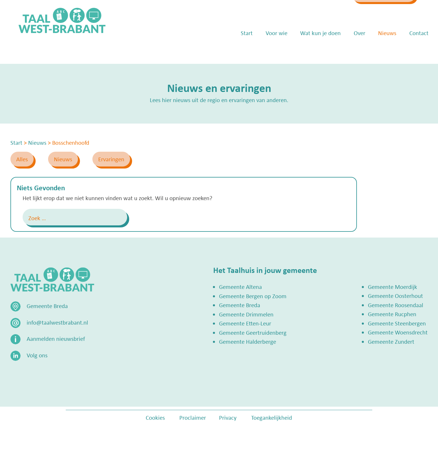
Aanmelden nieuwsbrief (56, 338)
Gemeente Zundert (391, 341)
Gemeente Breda (239, 305)
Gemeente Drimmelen (246, 314)
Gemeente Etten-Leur (245, 323)
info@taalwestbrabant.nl (296, 11)
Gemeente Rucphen (392, 314)
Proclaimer (192, 417)
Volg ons (37, 355)
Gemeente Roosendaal (395, 305)
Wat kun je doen (312, 49)
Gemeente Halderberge (247, 341)
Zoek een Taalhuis (371, 11)
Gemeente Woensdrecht (398, 332)
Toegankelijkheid (271, 417)
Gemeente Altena (240, 287)
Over (351, 49)
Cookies (155, 417)
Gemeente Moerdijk (392, 287)
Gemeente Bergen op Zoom (252, 296)
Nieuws (379, 49)
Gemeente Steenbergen (397, 323)
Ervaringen (111, 159)
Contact (410, 49)
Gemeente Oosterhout (395, 296)
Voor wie (268, 49)
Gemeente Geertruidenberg (252, 332)
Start (238, 49)
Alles (22, 159)
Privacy (228, 417)
